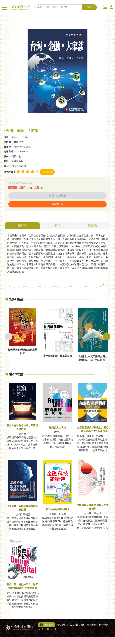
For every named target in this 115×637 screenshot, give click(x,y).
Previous (8, 336)
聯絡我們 (48, 624)
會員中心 (111, 7)
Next (106, 336)
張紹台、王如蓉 (19, 137)
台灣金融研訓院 (22, 146)
